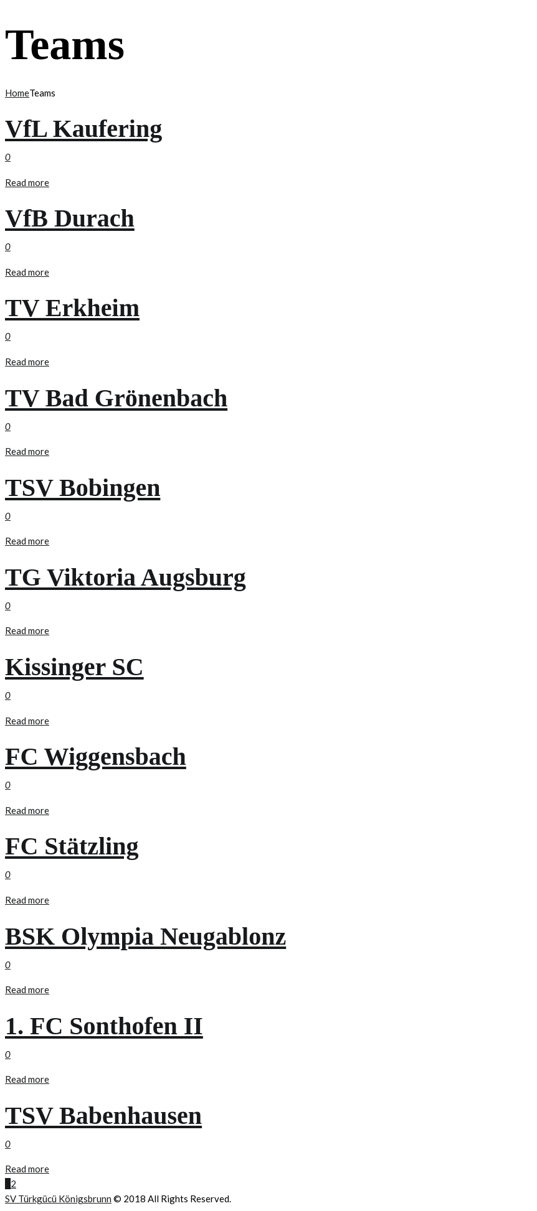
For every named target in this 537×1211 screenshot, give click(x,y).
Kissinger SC (74, 667)
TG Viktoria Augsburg (125, 577)
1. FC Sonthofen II (104, 1026)
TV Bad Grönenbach (116, 398)
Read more (27, 182)
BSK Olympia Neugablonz (145, 936)
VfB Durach (70, 218)
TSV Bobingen (82, 488)
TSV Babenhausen (103, 1115)
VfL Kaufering (83, 129)
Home (17, 92)
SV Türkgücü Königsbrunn (58, 1198)
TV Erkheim (72, 308)
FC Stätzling (71, 846)
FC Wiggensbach (95, 756)
